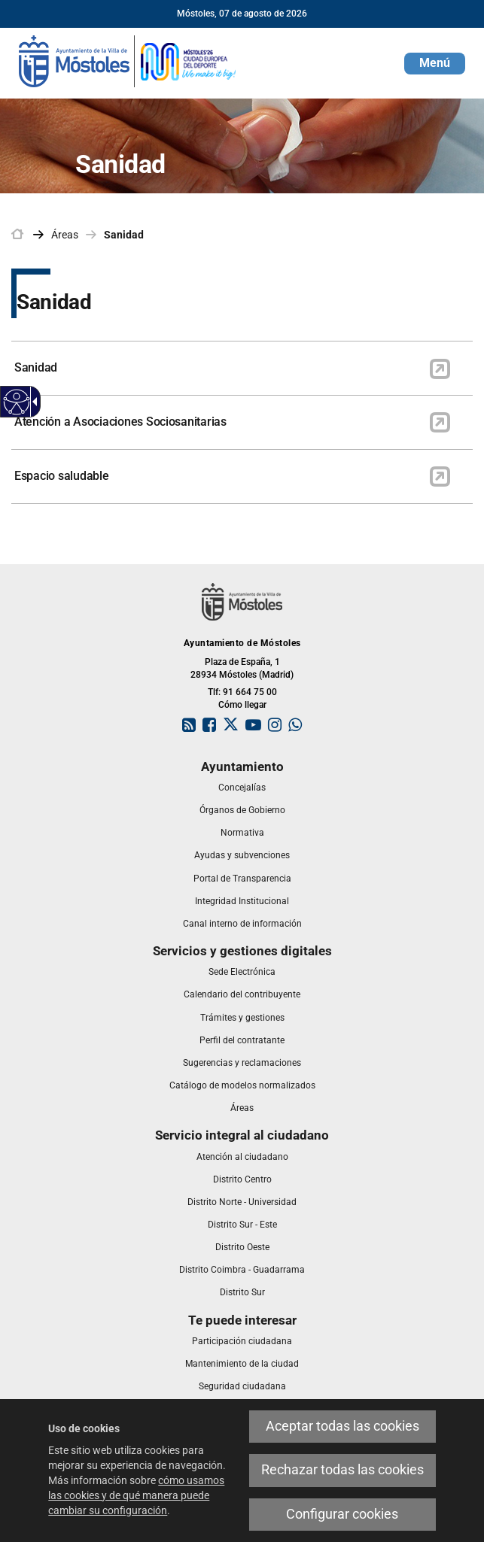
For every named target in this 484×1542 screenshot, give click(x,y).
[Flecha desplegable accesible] (32, 401)
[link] (128, 60)
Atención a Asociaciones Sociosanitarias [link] (120, 421)
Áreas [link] (64, 235)
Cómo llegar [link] (242, 705)
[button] (434, 63)
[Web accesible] (17, 402)
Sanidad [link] (124, 235)
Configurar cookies (342, 1514)
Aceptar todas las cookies (342, 1426)
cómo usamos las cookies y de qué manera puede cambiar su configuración (136, 1495)
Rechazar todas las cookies (342, 1469)
